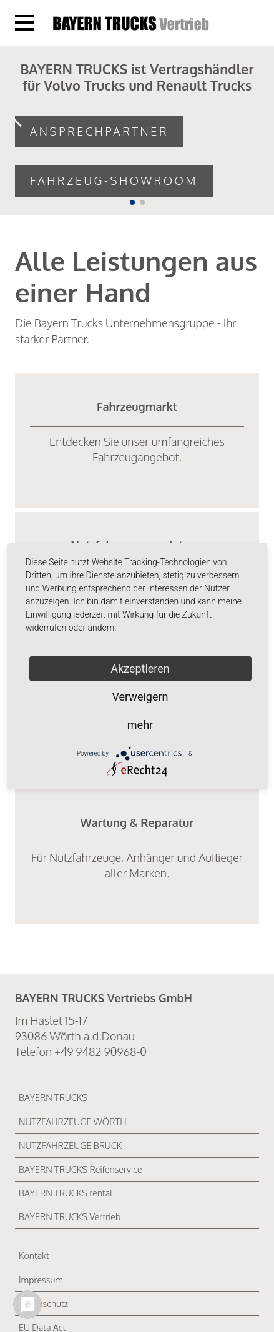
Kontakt (34, 1255)
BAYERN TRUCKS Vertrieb (69, 1216)
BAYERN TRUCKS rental (65, 1192)
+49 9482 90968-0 (100, 1051)
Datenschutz (43, 1303)
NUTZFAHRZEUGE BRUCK (70, 1145)
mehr (140, 724)
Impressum (41, 1279)
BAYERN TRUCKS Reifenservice (80, 1169)
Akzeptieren (140, 667)
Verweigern (140, 696)
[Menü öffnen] (24, 23)
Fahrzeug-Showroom (114, 180)
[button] (132, 202)
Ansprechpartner (99, 131)
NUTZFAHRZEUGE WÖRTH (73, 1121)
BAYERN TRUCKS (53, 1097)
